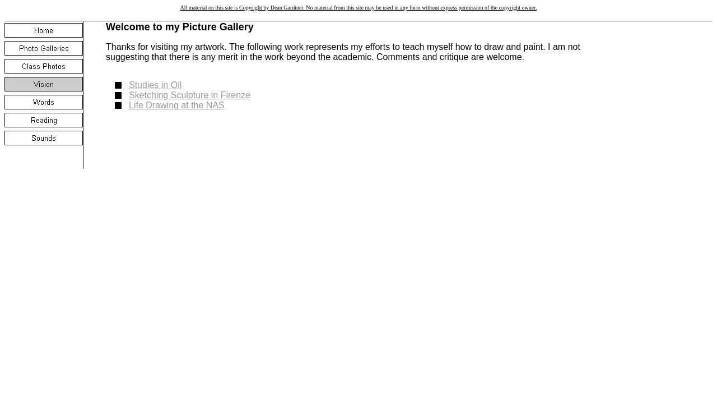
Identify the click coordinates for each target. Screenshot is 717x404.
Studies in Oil (155, 85)
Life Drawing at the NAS (177, 105)
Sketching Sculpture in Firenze (189, 95)
